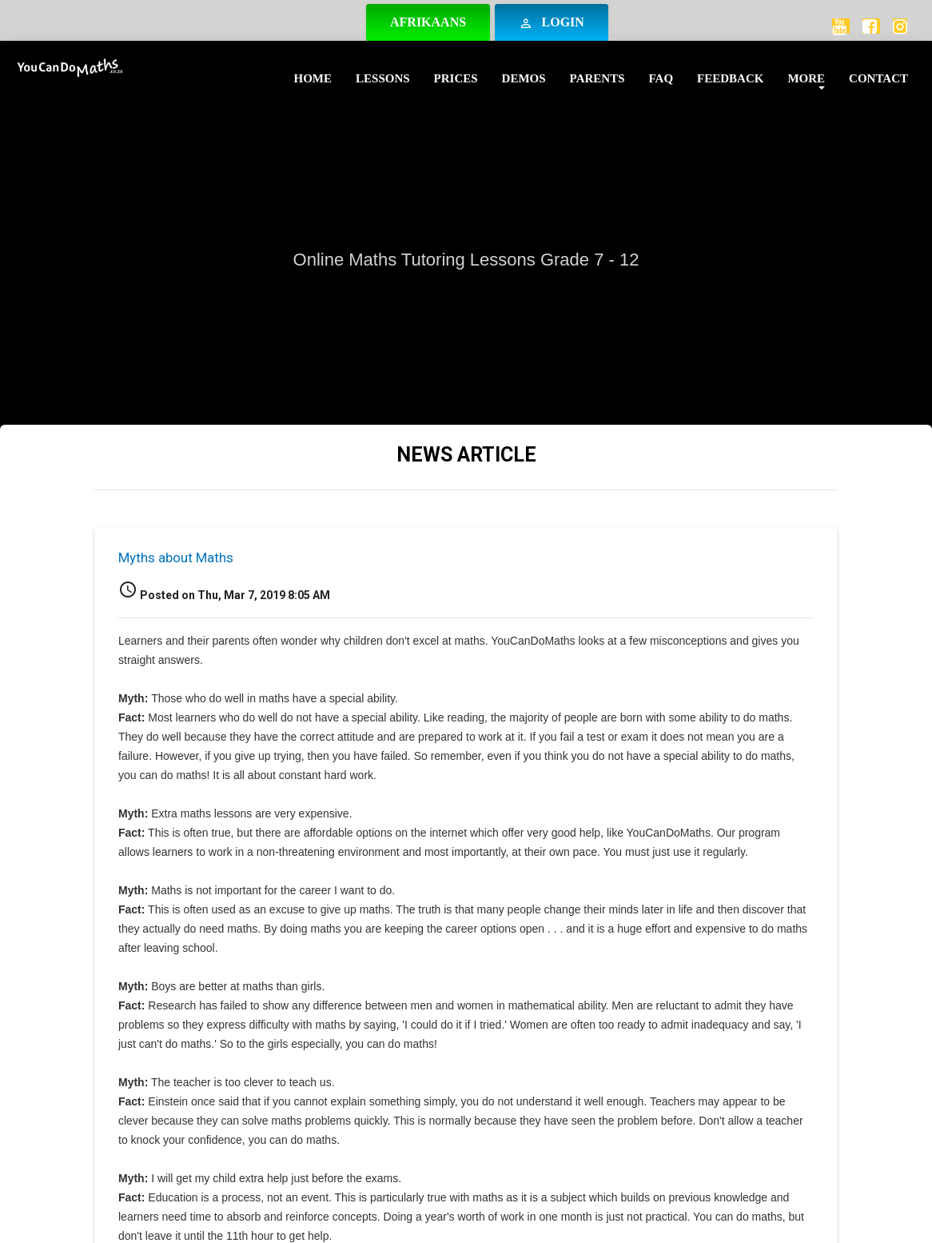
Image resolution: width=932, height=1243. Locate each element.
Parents (597, 78)
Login (551, 22)
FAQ (661, 78)
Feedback (730, 78)
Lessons (383, 78)
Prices (456, 78)
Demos (524, 78)
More (806, 78)
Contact (878, 78)
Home (313, 78)
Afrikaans (428, 22)
